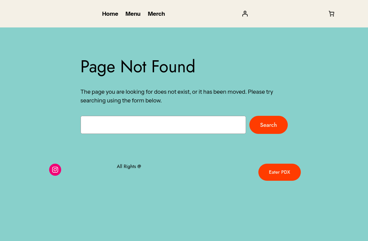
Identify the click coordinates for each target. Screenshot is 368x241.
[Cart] (332, 14)
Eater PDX (279, 172)
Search (268, 125)
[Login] (245, 14)
